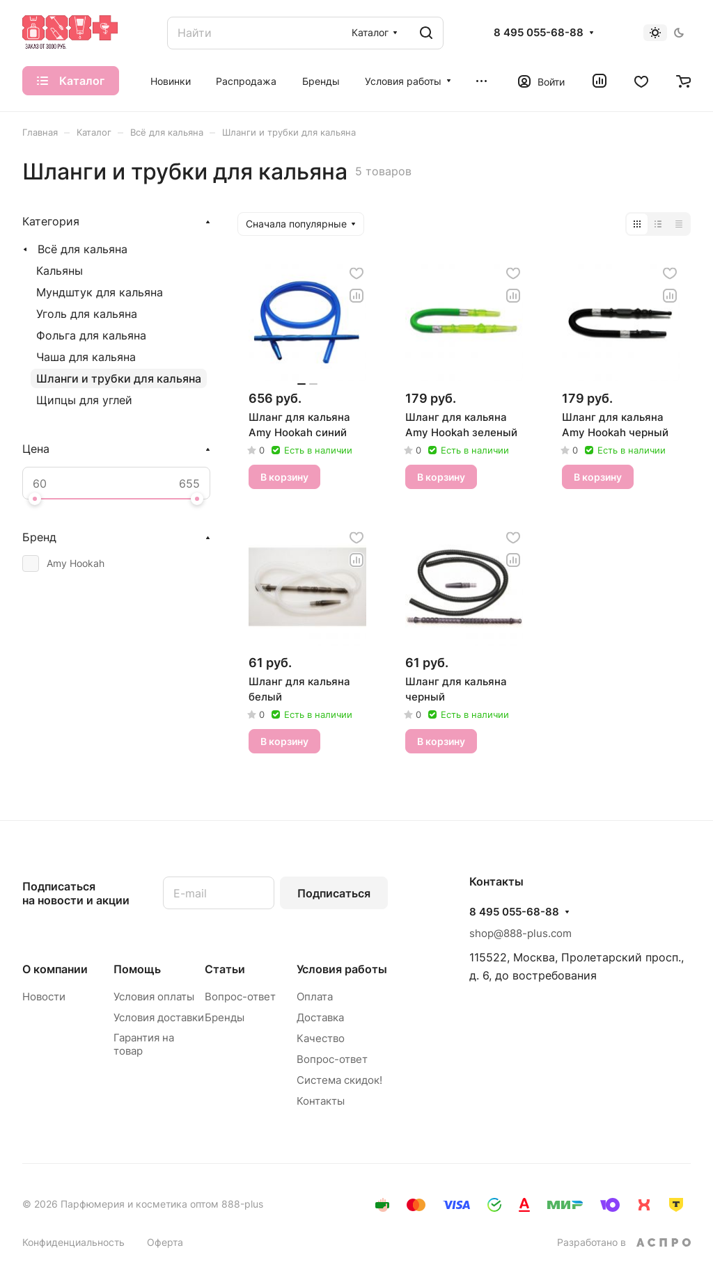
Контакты (321, 1100)
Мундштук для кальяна (99, 292)
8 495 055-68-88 (538, 32)
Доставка (320, 1017)
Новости (43, 996)
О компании (55, 969)
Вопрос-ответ (240, 996)
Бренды (224, 1017)
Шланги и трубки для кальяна (118, 378)
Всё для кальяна (82, 249)
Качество (321, 1038)
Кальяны (59, 271)
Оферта (165, 1242)
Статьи (225, 969)
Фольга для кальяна (91, 335)
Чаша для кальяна (86, 357)
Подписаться (333, 893)
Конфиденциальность (73, 1242)
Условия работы (342, 969)
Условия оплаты (153, 996)
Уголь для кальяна (86, 314)
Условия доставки (158, 1017)
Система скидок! (339, 1080)
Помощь (137, 969)
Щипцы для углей (84, 400)
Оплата (315, 996)
